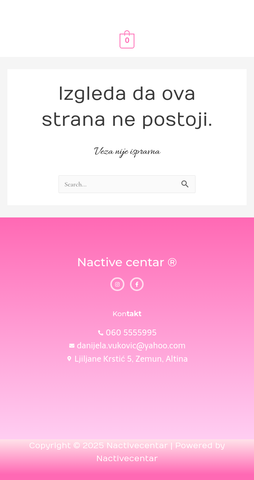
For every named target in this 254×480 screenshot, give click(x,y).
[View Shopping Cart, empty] (127, 40)
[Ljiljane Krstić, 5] (127, 397)
